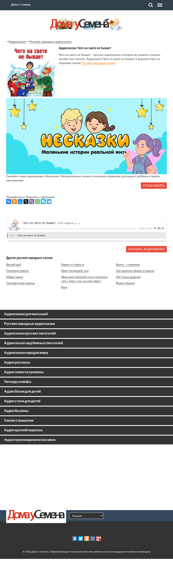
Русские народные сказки (98, 63)
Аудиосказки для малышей (26, 314)
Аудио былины (16, 411)
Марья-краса (14, 277)
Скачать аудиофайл (146, 249)
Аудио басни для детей (22, 392)
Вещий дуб (13, 264)
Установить (154, 185)
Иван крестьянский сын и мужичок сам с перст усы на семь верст (84, 279)
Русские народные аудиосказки (50, 41)
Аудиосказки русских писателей (30, 334)
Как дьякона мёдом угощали (135, 270)
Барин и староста (72, 264)
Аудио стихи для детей (22, 401)
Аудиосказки (17, 41)
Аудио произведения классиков (30, 440)
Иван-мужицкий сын (75, 270)
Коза (64, 287)
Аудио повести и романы (24, 372)
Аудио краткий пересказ (23, 430)
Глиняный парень (17, 270)
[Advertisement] (86, 477)
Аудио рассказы (17, 363)
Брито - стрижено (128, 264)
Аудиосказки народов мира (26, 353)
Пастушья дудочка (128, 277)
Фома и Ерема (125, 283)
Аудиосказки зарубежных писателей (33, 343)
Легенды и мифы (17, 382)
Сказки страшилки (19, 421)
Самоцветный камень (20, 283)
